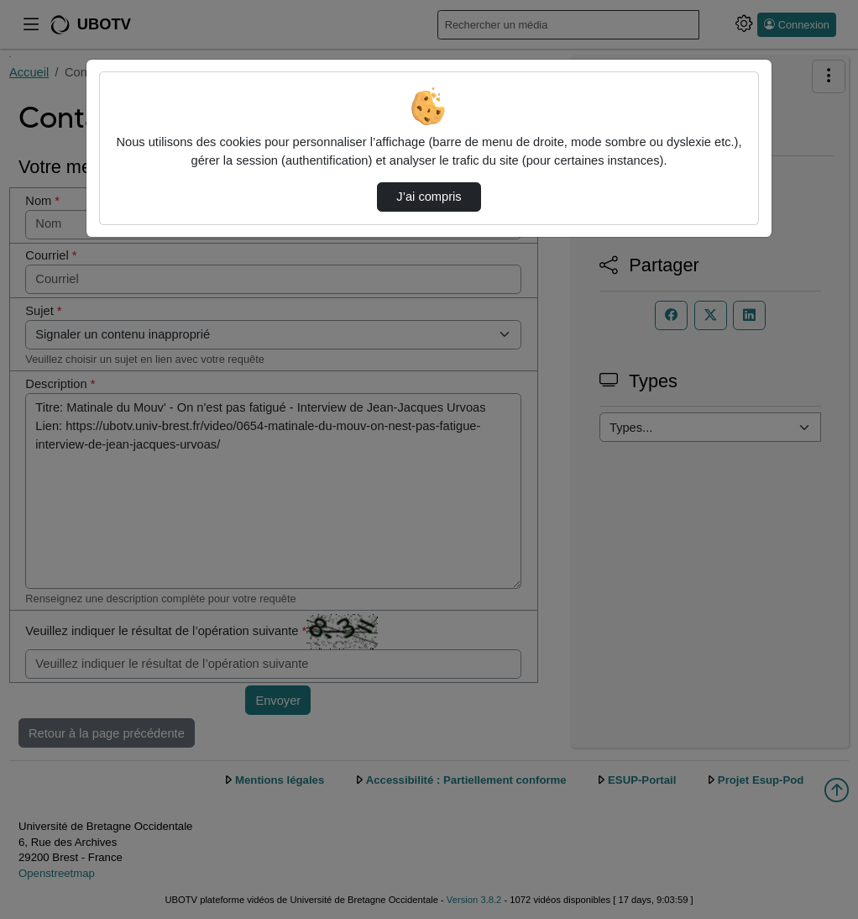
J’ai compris (428, 196)
